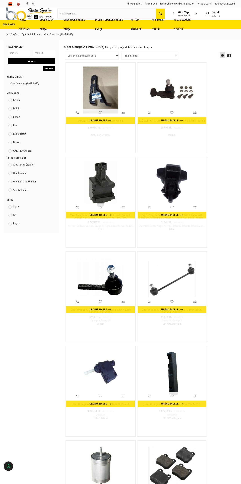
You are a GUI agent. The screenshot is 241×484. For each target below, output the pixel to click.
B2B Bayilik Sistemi (225, 3)
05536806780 (111, 430)
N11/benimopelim (105, 448)
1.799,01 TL (87, 118)
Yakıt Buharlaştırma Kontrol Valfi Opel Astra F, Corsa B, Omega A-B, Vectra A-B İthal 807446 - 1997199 (170, 113)
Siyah (18, 213)
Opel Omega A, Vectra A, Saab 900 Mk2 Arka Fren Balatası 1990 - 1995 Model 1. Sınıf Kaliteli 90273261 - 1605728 (128, 256)
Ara (33, 67)
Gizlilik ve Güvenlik (60, 427)
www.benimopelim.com (76, 330)
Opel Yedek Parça (62, 31)
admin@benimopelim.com (111, 436)
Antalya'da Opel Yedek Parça (24, 438)
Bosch (18, 106)
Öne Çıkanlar (22, 179)
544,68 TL (128, 261)
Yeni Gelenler (22, 196)
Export (18, 123)
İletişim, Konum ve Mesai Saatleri (176, 3)
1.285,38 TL (170, 190)
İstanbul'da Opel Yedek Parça (24, 449)
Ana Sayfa (15, 31)
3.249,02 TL (170, 118)
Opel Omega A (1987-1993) (27, 90)
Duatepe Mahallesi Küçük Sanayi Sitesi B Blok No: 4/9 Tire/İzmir (112, 417)
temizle (50, 74)
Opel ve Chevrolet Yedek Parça (25, 415)
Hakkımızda (151, 3)
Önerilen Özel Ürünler (26, 188)
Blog (53, 438)
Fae (17, 131)
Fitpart (18, 148)
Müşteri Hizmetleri (59, 421)
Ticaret (101, 479)
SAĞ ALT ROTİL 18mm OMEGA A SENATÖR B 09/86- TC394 (128, 113)
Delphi (18, 114)
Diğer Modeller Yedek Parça (131, 31)
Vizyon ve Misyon (59, 432)
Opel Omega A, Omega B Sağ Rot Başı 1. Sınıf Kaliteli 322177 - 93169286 (87, 185)
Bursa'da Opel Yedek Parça (23, 432)
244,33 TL (87, 190)
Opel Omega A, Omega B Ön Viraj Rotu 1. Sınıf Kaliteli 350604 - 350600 (128, 185)
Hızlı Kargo (56, 415)
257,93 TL (211, 261)
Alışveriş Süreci (134, 3)
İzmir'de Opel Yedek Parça (22, 443)
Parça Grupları (36, 31)
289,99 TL (128, 118)
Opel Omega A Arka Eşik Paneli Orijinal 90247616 (211, 185)
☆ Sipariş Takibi (189, 31)
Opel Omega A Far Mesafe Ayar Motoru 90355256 (170, 185)
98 (182, 289)
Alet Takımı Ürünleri (25, 171)
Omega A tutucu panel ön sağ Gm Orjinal (86, 113)
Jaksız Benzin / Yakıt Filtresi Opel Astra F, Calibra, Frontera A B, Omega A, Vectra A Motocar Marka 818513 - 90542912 (87, 256)
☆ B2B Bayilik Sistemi (218, 31)
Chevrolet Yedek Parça (93, 31)
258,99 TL (170, 261)
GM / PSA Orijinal (24, 157)
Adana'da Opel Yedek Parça (23, 421)
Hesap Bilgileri (204, 3)
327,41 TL (211, 118)
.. (176, 289)
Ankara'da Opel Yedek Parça (23, 427)
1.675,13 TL (211, 190)
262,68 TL (87, 261)
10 (169, 289)
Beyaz (18, 229)
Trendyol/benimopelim (107, 442)
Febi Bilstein (21, 140)
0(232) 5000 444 (105, 425)
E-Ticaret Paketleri (118, 479)
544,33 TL (128, 190)
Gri (16, 221)
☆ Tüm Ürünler (164, 31)
